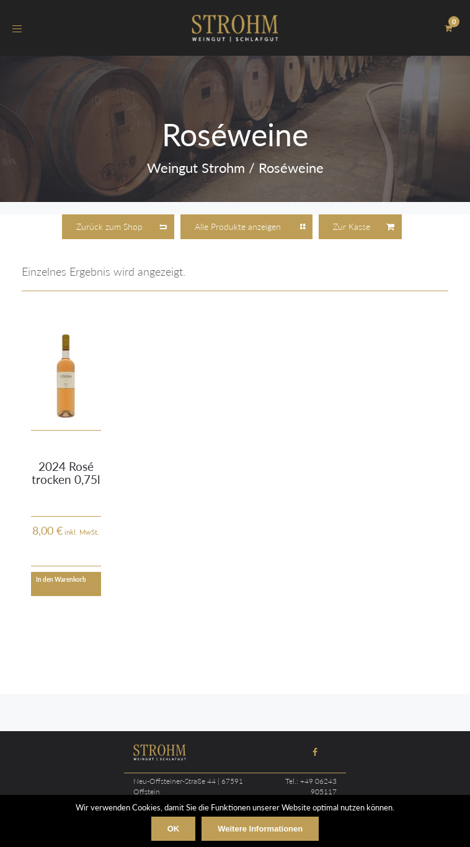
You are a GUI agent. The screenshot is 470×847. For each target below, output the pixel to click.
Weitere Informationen (260, 828)
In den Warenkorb (61, 579)
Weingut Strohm (196, 167)
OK (173, 828)
